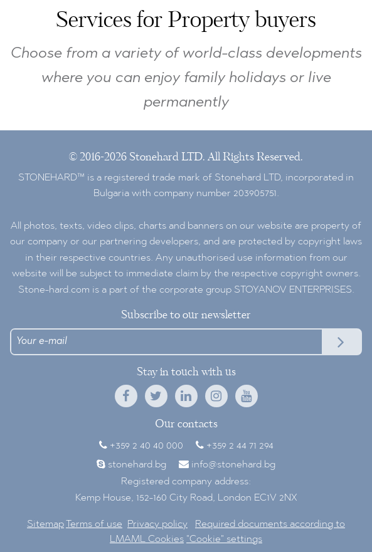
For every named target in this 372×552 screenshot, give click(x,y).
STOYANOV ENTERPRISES (293, 290)
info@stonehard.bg (233, 465)
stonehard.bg (137, 465)
